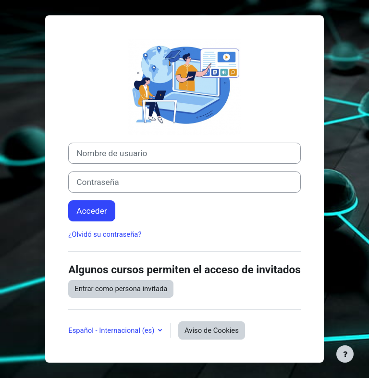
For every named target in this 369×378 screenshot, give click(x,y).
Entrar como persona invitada (120, 288)
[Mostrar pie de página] (345, 354)
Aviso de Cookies (211, 330)
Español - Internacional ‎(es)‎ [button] (112, 330)
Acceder (91, 211)
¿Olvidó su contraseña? (104, 234)
